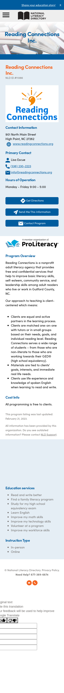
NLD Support (48, 434)
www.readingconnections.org (33, 144)
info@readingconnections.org (31, 172)
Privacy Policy (50, 570)
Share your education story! (38, 5)
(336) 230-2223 (21, 166)
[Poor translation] (12, 620)
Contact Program (31, 223)
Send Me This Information (32, 212)
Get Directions (32, 200)
